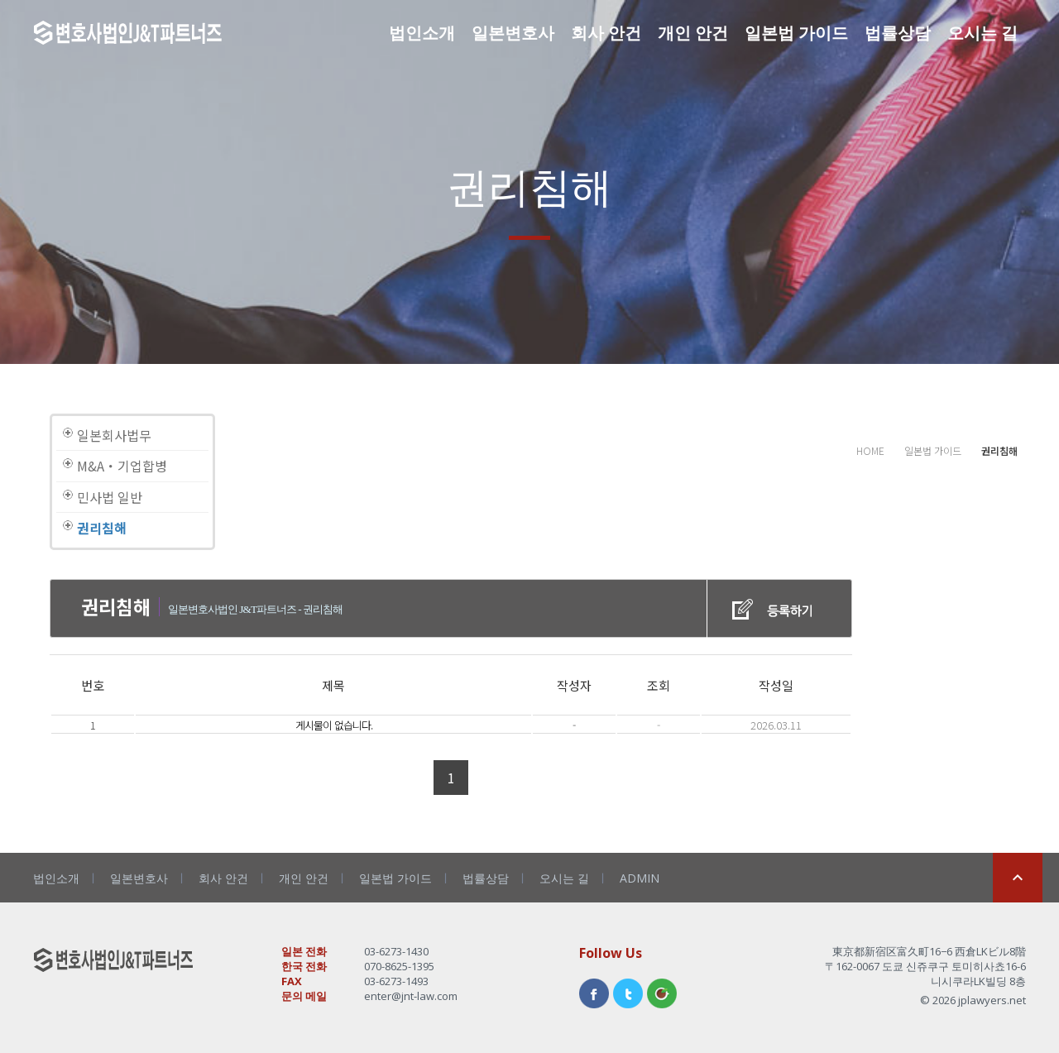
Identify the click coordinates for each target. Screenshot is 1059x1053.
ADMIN (639, 878)
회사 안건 (606, 33)
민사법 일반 (109, 497)
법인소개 (422, 33)
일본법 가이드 (796, 33)
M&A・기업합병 (122, 466)
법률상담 (898, 33)
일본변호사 (513, 33)
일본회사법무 (114, 435)
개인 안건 (693, 33)
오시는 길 (982, 33)
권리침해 (102, 528)
